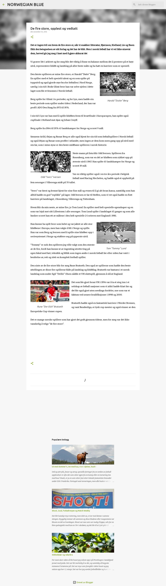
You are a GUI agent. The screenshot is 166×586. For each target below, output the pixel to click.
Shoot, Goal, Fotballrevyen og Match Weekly (71, 511)
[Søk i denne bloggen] (150, 4)
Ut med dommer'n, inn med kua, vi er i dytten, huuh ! (74, 467)
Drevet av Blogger (83, 582)
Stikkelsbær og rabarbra (62, 555)
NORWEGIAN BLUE (25, 4)
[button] (32, 37)
